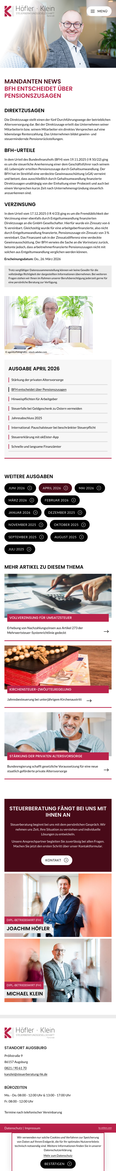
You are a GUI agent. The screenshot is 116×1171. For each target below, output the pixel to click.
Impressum (32, 1128)
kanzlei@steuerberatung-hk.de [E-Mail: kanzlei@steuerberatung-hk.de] (25, 1074)
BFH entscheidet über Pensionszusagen (38, 389)
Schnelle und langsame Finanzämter (36, 446)
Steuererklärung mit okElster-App (35, 437)
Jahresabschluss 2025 (26, 418)
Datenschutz (13, 1128)
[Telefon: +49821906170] (15, 1068)
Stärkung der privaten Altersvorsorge (37, 380)
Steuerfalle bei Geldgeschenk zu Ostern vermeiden (46, 408)
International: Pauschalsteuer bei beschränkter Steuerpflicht (53, 427)
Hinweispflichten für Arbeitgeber (34, 399)
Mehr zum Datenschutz (58, 1155)
